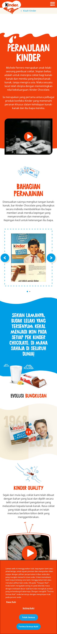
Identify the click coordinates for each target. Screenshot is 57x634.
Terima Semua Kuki (28, 626)
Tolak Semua (28, 617)
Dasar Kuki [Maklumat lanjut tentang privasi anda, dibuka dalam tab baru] (11, 602)
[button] (28, 136)
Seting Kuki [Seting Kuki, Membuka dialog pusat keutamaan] (28, 608)
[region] (28, 597)
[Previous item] (5, 258)
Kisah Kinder (28, 10)
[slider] (28, 431)
